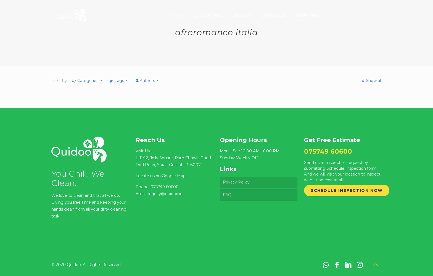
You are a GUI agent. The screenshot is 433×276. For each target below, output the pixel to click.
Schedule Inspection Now (347, 190)
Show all (371, 80)
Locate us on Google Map (161, 175)
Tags (119, 80)
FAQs (228, 194)
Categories (87, 80)
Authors (147, 80)
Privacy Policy (236, 182)
